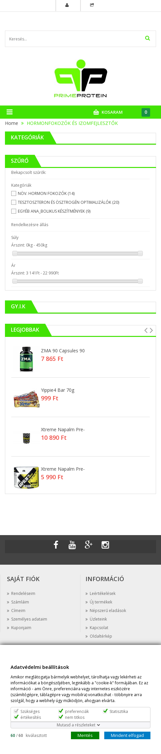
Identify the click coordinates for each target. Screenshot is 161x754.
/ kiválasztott (29, 735)
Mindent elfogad (127, 735)
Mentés (85, 735)
